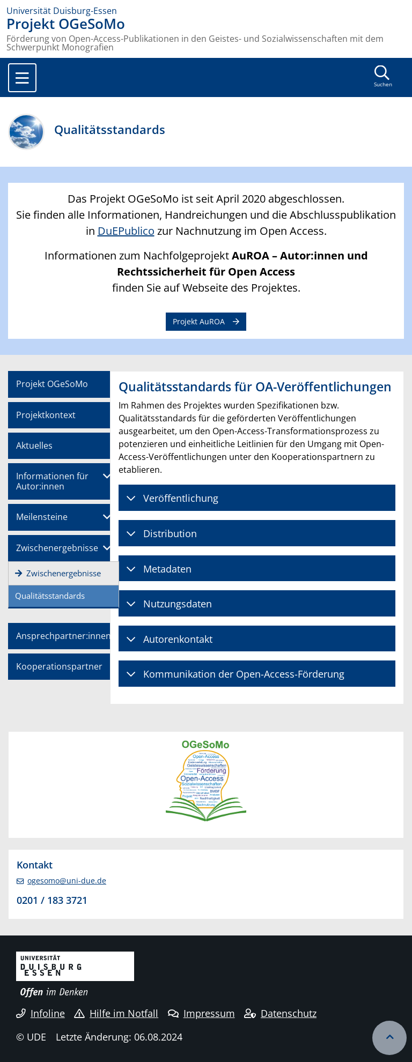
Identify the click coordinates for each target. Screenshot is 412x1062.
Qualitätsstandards (50, 595)
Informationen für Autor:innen (52, 481)
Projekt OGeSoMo (52, 384)
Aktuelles (34, 445)
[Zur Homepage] (206, 10)
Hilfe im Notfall (116, 1013)
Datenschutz (280, 1013)
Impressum (201, 1013)
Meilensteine (42, 517)
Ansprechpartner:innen (63, 636)
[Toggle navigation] (22, 77)
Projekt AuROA (199, 321)
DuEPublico (126, 231)
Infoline (40, 1013)
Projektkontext (46, 415)
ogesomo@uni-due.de (66, 880)
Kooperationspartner (59, 666)
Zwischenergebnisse (57, 548)
